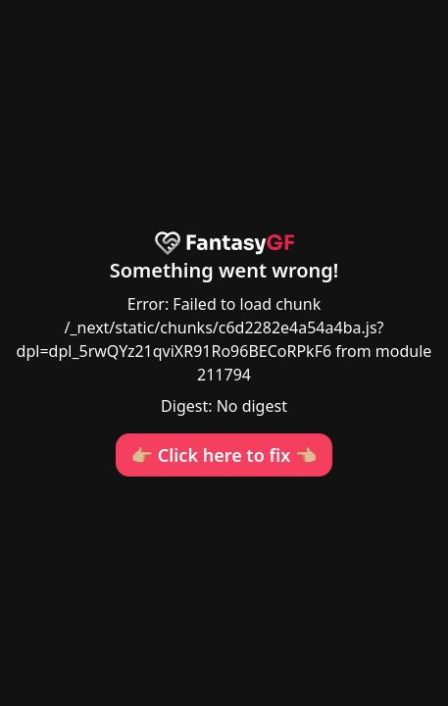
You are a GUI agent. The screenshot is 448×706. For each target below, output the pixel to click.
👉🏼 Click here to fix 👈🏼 (224, 455)
